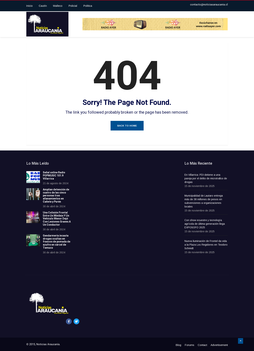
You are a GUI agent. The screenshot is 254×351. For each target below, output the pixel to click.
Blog (178, 344)
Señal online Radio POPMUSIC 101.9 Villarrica (54, 176)
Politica (87, 5)
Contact (202, 344)
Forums (189, 344)
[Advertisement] (106, 215)
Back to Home (127, 125)
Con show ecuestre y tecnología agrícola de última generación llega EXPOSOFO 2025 (204, 224)
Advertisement (219, 344)
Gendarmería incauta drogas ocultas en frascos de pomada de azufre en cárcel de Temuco (56, 242)
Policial (72, 5)
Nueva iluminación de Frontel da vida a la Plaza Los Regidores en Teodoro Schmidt (205, 245)
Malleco (57, 5)
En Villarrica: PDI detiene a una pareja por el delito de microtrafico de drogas (205, 178)
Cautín (43, 5)
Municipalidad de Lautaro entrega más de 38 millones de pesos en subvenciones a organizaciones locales (203, 201)
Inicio (29, 5)
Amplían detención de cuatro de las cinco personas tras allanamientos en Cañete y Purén (56, 196)
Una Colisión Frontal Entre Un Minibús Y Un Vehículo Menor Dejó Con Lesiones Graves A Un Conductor (57, 219)
